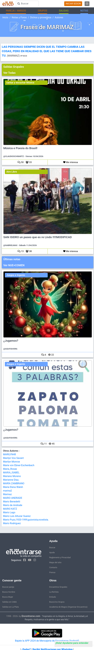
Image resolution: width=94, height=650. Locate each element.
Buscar (52, 547)
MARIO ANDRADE (12, 497)
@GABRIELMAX (10, 245)
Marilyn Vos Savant (13, 458)
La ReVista (54, 592)
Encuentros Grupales (58, 587)
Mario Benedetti (11, 501)
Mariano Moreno (12, 476)
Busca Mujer (7, 597)
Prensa (52, 572)
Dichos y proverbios (40, 17)
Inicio (5, 17)
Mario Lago (9, 512)
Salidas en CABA (9, 602)
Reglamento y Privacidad (60, 557)
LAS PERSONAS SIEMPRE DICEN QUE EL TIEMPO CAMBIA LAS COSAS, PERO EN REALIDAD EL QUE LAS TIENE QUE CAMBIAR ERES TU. (46, 51)
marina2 (7, 490)
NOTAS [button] (84, 10)
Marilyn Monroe (11, 461)
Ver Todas (9, 72)
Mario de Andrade (12, 505)
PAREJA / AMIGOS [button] (16, 10)
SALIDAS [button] (63, 10)
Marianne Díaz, (11, 479)
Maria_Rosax (10, 468)
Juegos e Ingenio (15, 275)
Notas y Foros (19, 17)
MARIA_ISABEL (11, 472)
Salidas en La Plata (10, 607)
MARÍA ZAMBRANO (13, 483)
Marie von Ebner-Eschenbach (18, 465)
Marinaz (7, 494)
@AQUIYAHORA (10, 349)
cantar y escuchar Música (20, 82)
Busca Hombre (8, 592)
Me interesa (70, 162)
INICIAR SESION (73, 3)
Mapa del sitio (55, 562)
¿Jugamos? (10, 340)
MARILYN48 (9, 454)
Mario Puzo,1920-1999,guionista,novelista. (26, 519)
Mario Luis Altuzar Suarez (17, 516)
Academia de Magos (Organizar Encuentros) (68, 607)
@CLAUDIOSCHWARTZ (13, 156)
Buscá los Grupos (57, 602)
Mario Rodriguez (12, 523)
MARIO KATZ (10, 508)
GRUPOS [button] (42, 10)
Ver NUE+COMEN (13, 265)
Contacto (53, 567)
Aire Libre (11, 171)
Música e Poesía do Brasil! (20, 148)
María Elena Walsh (13, 487)
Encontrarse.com (31, 616)
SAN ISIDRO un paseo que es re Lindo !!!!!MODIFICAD (37, 237)
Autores (59, 17)
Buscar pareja (8, 587)
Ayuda (52, 552)
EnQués (52, 597)
